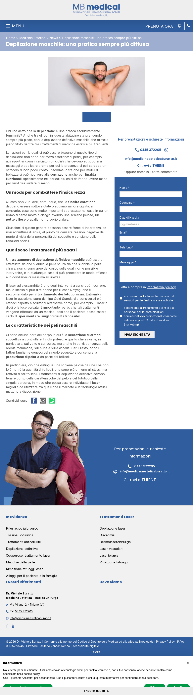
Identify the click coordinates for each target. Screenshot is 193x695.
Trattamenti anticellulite (23, 542)
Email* (123, 232)
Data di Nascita (129, 217)
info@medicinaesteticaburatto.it (139, 471)
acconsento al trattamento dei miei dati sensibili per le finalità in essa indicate (149, 298)
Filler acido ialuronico (22, 528)
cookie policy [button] (32, 673)
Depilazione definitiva (22, 549)
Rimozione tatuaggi (114, 562)
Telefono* (126, 247)
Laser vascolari (111, 549)
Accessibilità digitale (85, 646)
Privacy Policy (165, 641)
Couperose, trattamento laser (28, 555)
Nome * (124, 187)
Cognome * (127, 202)
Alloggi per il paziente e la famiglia (31, 576)
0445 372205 (146, 150)
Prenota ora (96, 116)
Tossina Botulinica (19, 535)
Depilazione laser (112, 528)
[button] (188, 663)
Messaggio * (128, 262)
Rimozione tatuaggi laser (24, 569)
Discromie (107, 535)
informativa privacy (161, 287)
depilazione (58, 174)
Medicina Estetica (32, 38)
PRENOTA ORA (159, 26)
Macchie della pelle (20, 562)
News (53, 38)
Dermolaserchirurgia (115, 542)
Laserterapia (109, 555)
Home (10, 38)
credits (96, 651)
